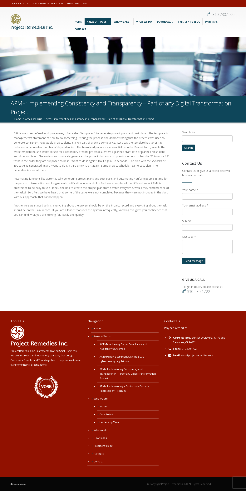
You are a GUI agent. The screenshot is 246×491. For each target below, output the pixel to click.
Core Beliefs (107, 414)
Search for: (189, 132)
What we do (144, 21)
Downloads (165, 21)
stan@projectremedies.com (197, 355)
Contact (80, 29)
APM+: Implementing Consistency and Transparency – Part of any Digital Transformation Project (128, 374)
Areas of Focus (96, 21)
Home (78, 21)
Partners (211, 21)
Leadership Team (110, 422)
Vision (103, 406)
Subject (186, 221)
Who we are (121, 21)
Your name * (190, 190)
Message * (189, 236)
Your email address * (195, 205)
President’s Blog (189, 21)
